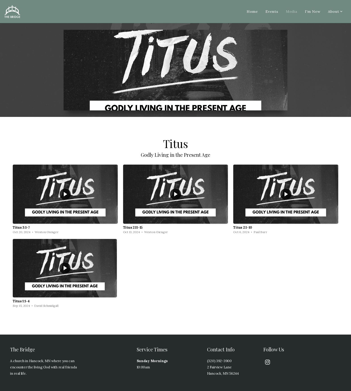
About (335, 11)
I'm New (313, 11)
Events (271, 11)
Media (291, 11)
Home (252, 11)
